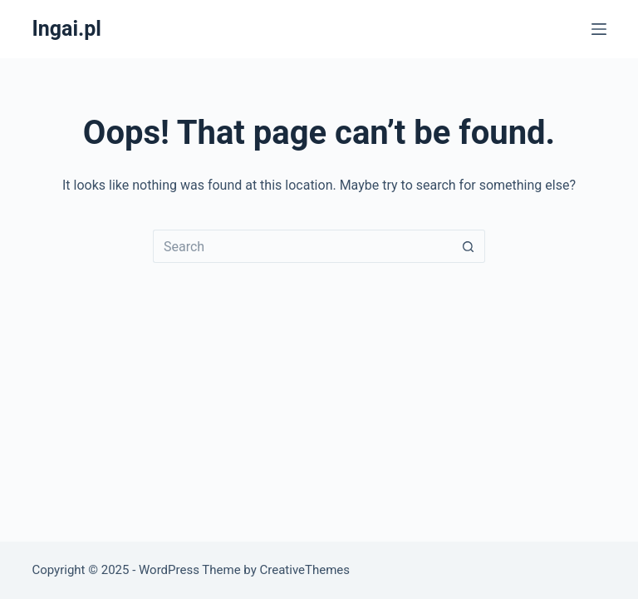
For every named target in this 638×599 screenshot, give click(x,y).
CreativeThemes (305, 569)
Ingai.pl (66, 29)
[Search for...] (302, 246)
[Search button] (468, 246)
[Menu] (598, 29)
